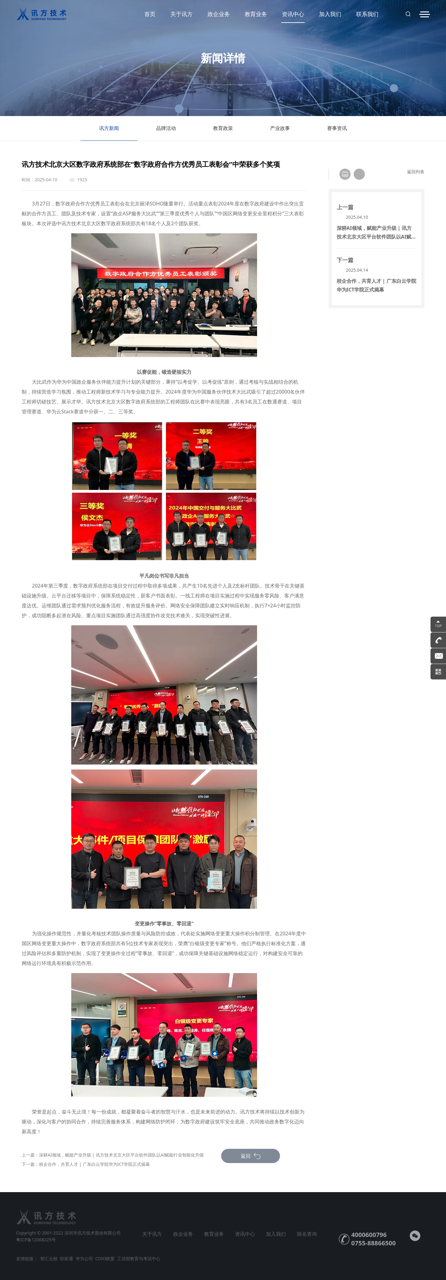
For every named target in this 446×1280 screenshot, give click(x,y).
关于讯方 (181, 14)
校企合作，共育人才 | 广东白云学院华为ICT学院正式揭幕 (94, 1164)
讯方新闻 (109, 132)
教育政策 (223, 132)
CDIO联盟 (105, 1258)
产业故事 (279, 132)
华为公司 (84, 1258)
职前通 (66, 1258)
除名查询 (307, 1233)
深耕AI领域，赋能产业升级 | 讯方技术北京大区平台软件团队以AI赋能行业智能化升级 (121, 1155)
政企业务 (219, 14)
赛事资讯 (336, 132)
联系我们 (367, 14)
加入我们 (330, 14)
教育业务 (256, 14)
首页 (149, 14)
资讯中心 (293, 16)
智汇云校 (49, 1258)
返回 (250, 1156)
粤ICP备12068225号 (36, 1240)
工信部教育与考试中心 (138, 1258)
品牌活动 (166, 132)
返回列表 (415, 172)
